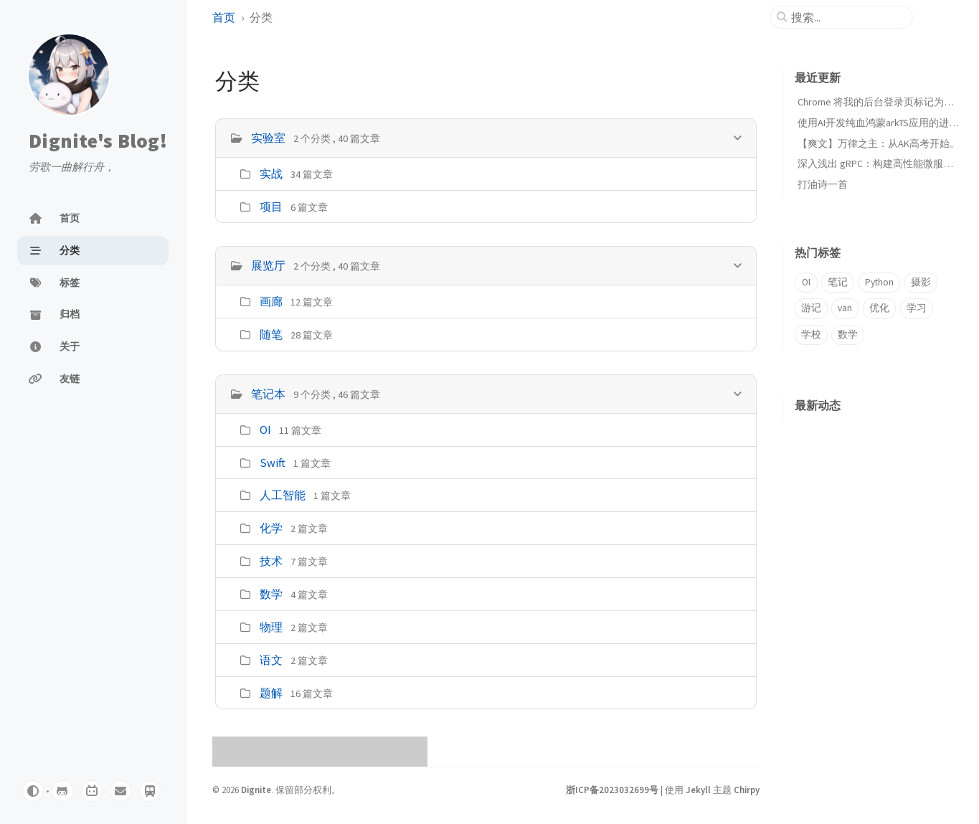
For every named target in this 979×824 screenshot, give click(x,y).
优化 (879, 308)
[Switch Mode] (33, 791)
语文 (271, 660)
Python (879, 282)
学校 (811, 334)
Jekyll (698, 789)
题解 (271, 693)
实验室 (268, 138)
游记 (811, 308)
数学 (271, 594)
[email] (120, 791)
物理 (271, 627)
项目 (271, 206)
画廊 (271, 301)
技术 (271, 561)
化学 (271, 528)
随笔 (271, 334)
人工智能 (283, 495)
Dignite (256, 789)
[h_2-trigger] (737, 393)
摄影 (921, 282)
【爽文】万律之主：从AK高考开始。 (879, 143)
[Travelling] (150, 791)
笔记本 (268, 394)
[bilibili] (92, 791)
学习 (917, 308)
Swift (272, 462)
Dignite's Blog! (98, 140)
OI (265, 429)
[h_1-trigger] (737, 265)
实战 (271, 173)
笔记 (838, 282)
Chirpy (747, 789)
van (845, 308)
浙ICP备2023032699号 (612, 789)
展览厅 (268, 265)
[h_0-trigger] (737, 137)
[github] (62, 791)
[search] (847, 17)
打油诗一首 (823, 184)
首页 (223, 17)
